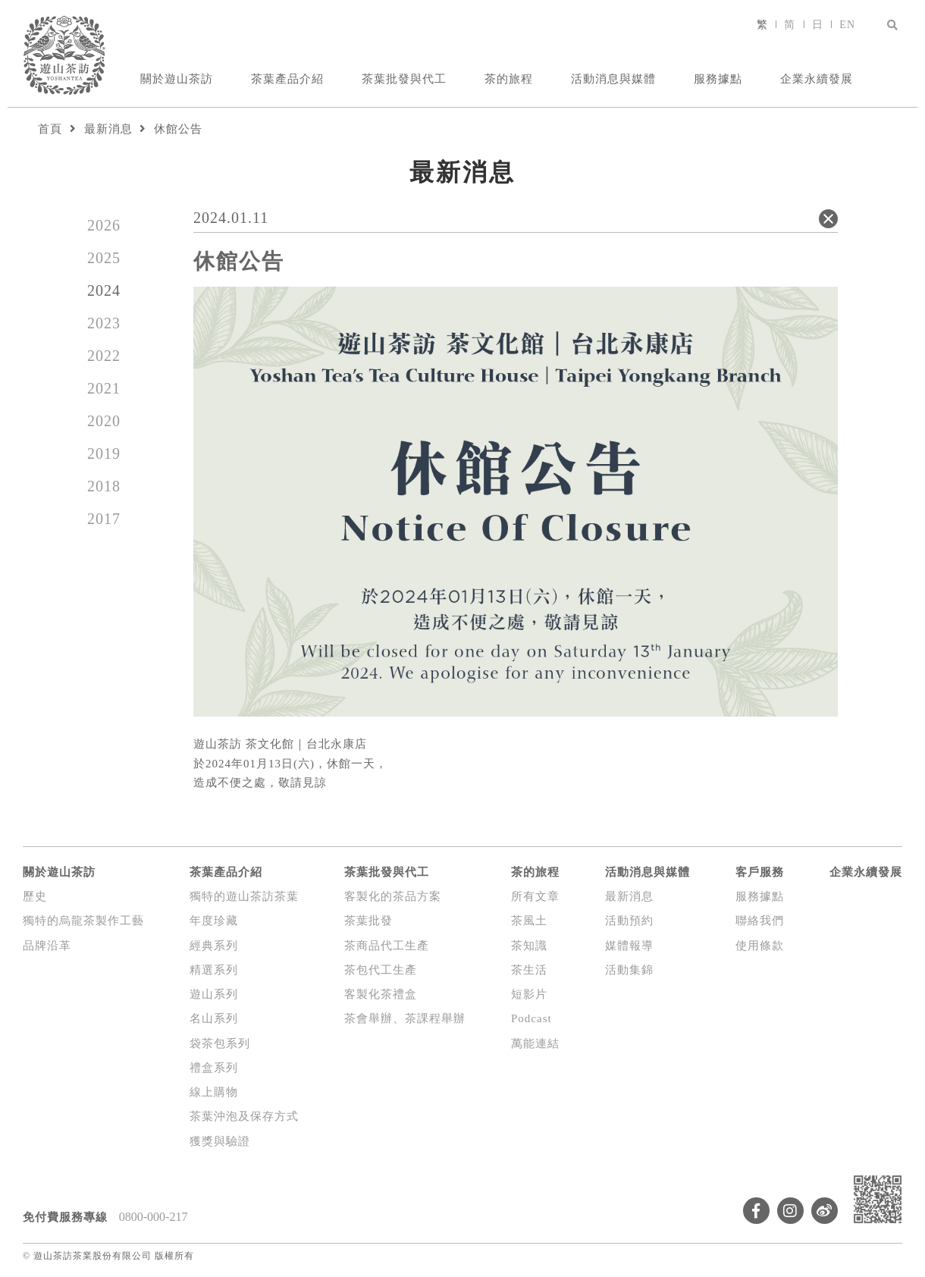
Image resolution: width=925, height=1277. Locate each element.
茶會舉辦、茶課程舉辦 (405, 1018)
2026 (104, 225)
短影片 (529, 994)
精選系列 (214, 970)
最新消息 (108, 129)
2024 (104, 290)
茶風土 (529, 921)
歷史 (35, 896)
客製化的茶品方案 (392, 896)
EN (847, 24)
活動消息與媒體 (613, 79)
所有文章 (535, 896)
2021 (104, 388)
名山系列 (214, 1018)
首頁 (50, 129)
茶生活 (529, 970)
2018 (104, 486)
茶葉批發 (368, 921)
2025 (104, 257)
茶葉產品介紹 (287, 79)
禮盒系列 (214, 1068)
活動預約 (629, 921)
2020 (104, 421)
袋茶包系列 (220, 1043)
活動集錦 (629, 970)
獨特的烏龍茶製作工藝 (83, 921)
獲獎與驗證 (220, 1141)
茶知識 (529, 946)
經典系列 (214, 946)
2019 (104, 453)
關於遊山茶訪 (176, 79)
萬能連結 (535, 1043)
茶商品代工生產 (386, 946)
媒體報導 (629, 946)
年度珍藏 (214, 921)
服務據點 (718, 79)
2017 (104, 518)
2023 (104, 323)
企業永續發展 (816, 79)
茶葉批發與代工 (404, 79)
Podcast (531, 1018)
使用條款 (759, 946)
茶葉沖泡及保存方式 (244, 1116)
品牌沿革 (47, 946)
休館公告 (178, 129)
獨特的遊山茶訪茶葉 (244, 896)
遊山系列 (214, 994)
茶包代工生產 (380, 970)
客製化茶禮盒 (380, 994)
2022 (104, 355)
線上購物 (214, 1092)
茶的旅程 (508, 79)
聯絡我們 (759, 921)
